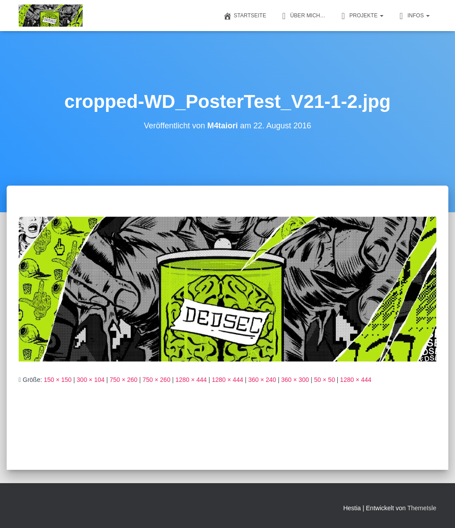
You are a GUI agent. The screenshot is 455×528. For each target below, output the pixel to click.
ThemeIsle (421, 508)
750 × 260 (124, 379)
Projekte (361, 16)
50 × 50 (324, 379)
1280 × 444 (191, 379)
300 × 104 (91, 379)
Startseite (244, 16)
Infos (413, 16)
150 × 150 (58, 379)
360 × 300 (295, 379)
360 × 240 (262, 379)
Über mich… (302, 16)
